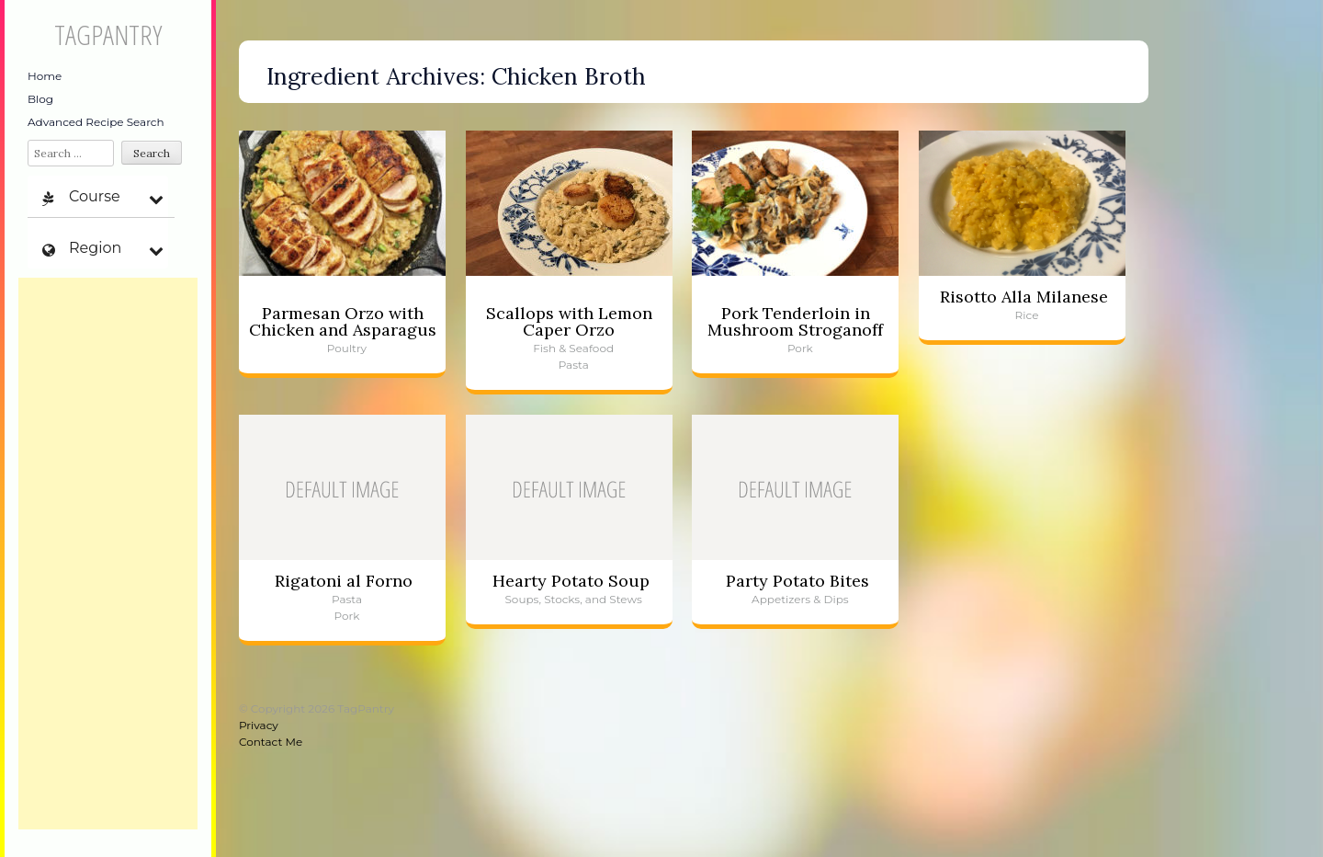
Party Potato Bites (797, 580)
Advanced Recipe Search (96, 122)
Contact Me (270, 741)
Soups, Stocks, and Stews (572, 599)
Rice (1027, 315)
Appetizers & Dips (800, 599)
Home (45, 76)
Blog (40, 99)
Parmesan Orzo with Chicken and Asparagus (342, 321)
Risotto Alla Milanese (1024, 296)
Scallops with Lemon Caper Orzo (569, 321)
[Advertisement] (108, 553)
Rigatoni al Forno (344, 580)
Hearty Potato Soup (571, 580)
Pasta (574, 364)
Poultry (347, 348)
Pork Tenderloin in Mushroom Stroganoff (795, 321)
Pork (800, 348)
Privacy (258, 725)
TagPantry (108, 34)
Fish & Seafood (573, 348)
